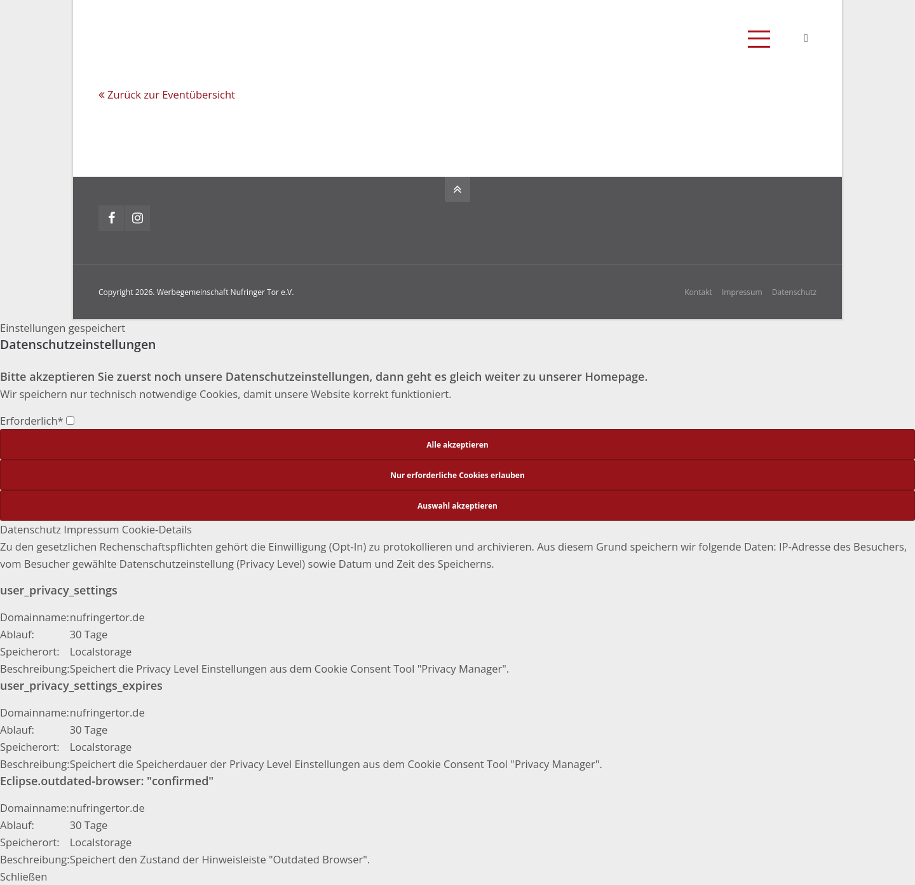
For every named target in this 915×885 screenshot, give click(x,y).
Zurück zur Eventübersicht (171, 94)
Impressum (742, 292)
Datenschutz (794, 292)
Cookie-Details (157, 529)
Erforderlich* (37, 420)
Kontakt (698, 292)
